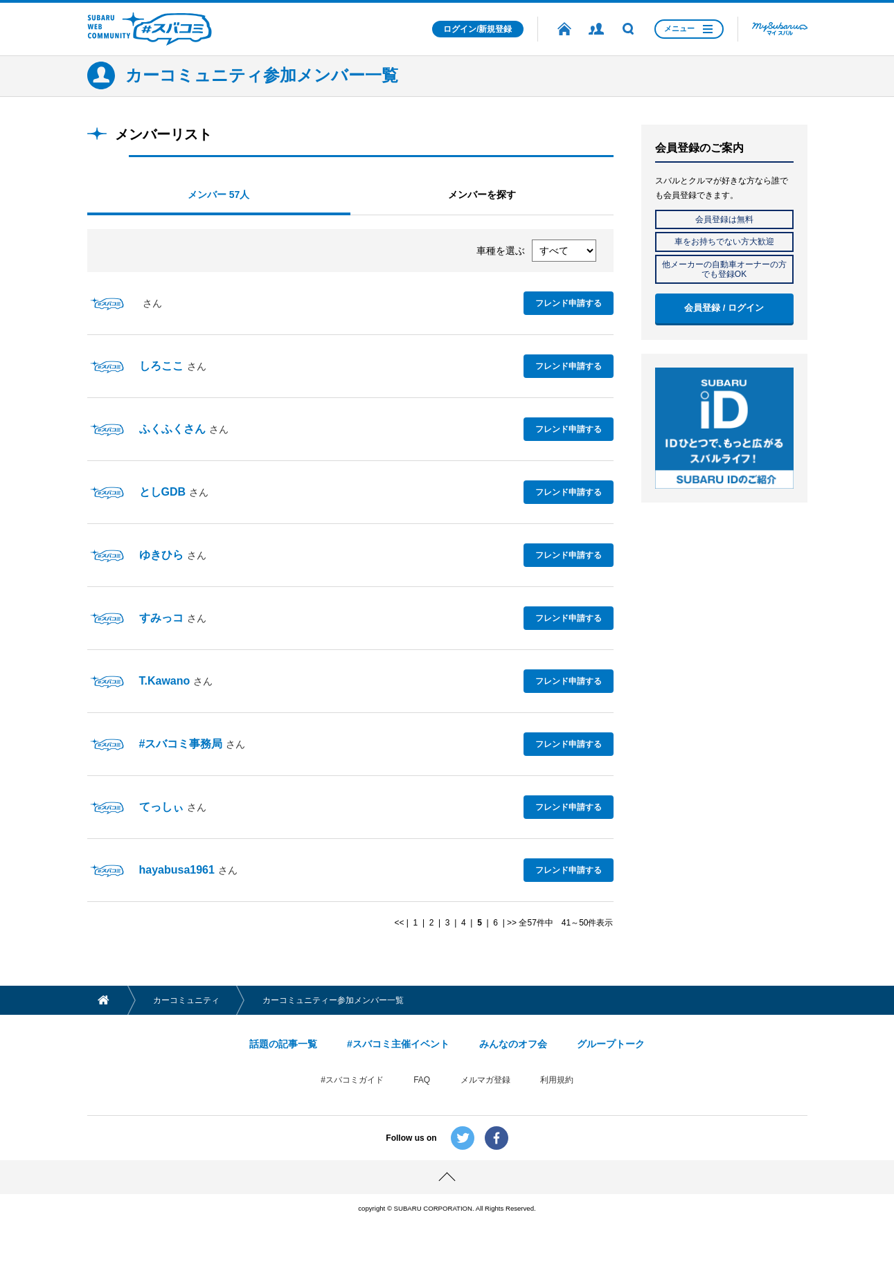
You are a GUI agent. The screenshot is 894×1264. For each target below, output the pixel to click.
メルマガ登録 (485, 1080)
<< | (402, 923)
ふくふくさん (172, 429)
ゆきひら (161, 555)
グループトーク (611, 1043)
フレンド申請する (568, 302)
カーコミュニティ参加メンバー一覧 (261, 75)
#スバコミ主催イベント (398, 1043)
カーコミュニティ (187, 1000)
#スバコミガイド (352, 1080)
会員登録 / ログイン (724, 308)
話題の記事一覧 (283, 1043)
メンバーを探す (482, 194)
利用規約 (556, 1080)
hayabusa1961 (177, 870)
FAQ (421, 1080)
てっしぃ (161, 807)
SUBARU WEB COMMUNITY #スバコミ (149, 29)
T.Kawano (164, 681)
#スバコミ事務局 (181, 744)
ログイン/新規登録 (477, 29)
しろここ (161, 366)
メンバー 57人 (218, 194)
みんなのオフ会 (513, 1043)
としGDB (162, 492)
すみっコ (161, 618)
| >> (508, 923)
